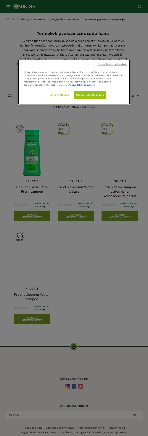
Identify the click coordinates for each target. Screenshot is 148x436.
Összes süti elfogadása (90, 94)
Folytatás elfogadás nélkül (112, 64)
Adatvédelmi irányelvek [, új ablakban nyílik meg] (81, 84)
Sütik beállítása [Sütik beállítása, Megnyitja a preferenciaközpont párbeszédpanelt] (59, 94)
